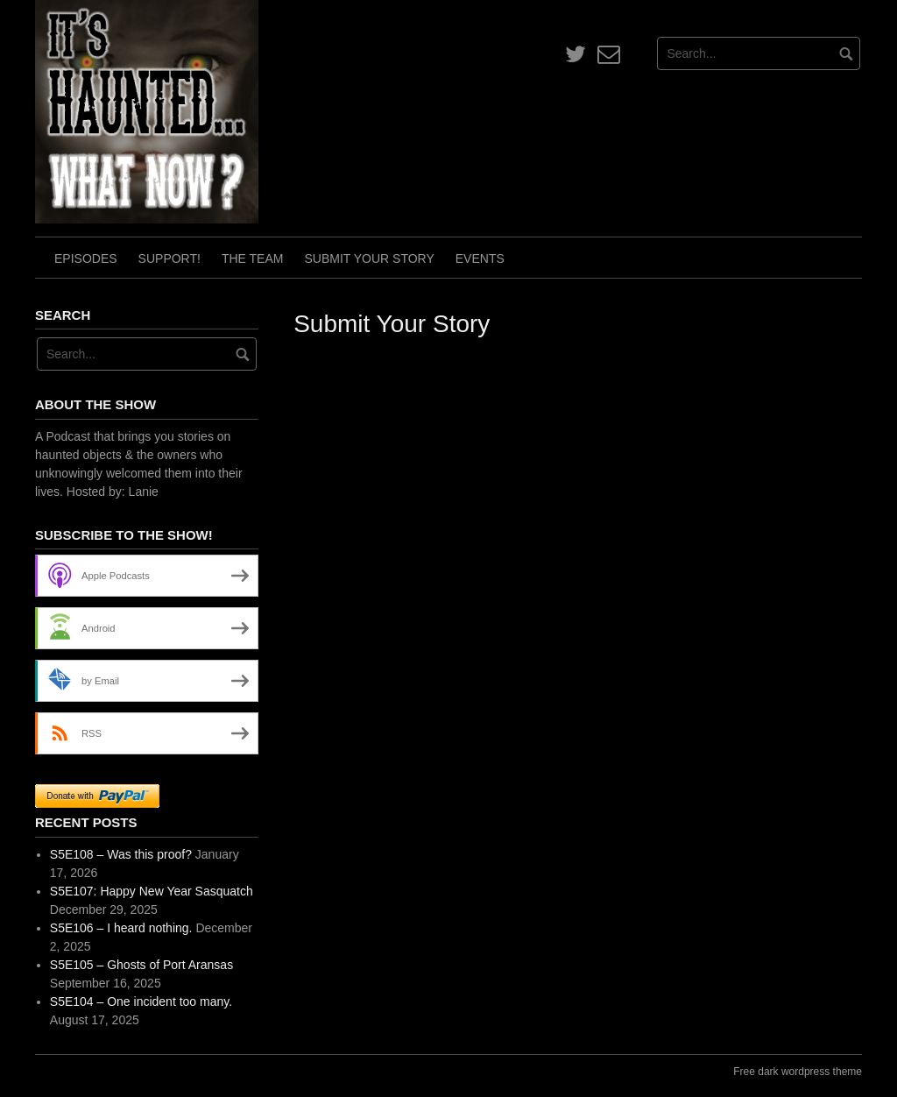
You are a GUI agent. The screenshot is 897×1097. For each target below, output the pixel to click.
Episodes (85, 258)
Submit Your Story (369, 258)
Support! (169, 258)
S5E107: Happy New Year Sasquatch (151, 891)
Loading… (573, 677)
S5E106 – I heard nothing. (121, 928)
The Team (253, 258)
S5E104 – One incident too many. (141, 1001)
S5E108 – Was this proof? (121, 854)
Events (480, 258)
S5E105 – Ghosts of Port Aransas (141, 965)
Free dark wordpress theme (797, 1071)
